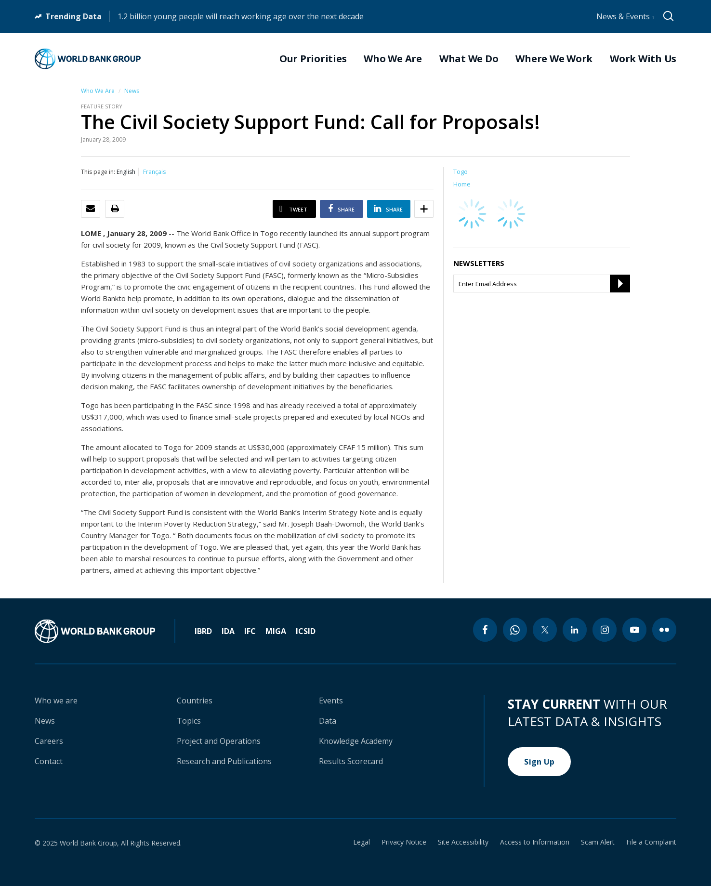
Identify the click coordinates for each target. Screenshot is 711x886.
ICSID (306, 631)
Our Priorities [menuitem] (313, 59)
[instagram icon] (604, 630)
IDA (228, 631)
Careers (49, 741)
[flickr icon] (664, 630)
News (131, 91)
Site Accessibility (463, 842)
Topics (189, 720)
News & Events (625, 16)
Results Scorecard (351, 761)
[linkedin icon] (575, 630)
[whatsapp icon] (515, 630)
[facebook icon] (485, 630)
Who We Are (98, 91)
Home (462, 184)
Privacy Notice (404, 842)
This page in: (98, 172)
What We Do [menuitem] (469, 59)
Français (154, 172)
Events (331, 700)
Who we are (56, 700)
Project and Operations (219, 741)
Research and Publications (224, 761)
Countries (194, 700)
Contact (49, 761)
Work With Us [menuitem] (643, 59)
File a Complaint (651, 842)
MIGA (275, 631)
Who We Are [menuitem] (393, 59)
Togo (460, 171)
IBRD (203, 631)
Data (327, 720)
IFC (250, 631)
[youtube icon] (634, 630)
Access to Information (534, 842)
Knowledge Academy (356, 741)
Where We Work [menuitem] (553, 59)
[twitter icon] (545, 630)
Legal (361, 842)
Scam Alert (598, 842)
